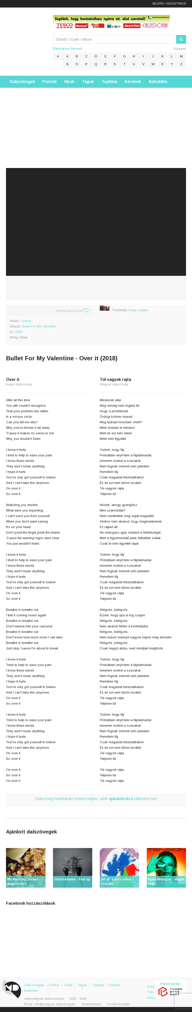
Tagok (88, 81)
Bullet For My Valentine (39, 326)
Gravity (26, 321)
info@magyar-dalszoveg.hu (55, 1004)
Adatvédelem (91, 1004)
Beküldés (158, 81)
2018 (18, 332)
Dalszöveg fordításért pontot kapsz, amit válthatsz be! (96, 799)
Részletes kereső (67, 48)
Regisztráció (176, 3)
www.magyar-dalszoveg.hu (44, 998)
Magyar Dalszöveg (26, 40)
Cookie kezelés (118, 1004)
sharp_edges (138, 310)
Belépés (158, 3)
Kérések (133, 81)
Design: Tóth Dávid (151, 989)
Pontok (49, 81)
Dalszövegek (22, 81)
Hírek (69, 81)
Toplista (109, 81)
